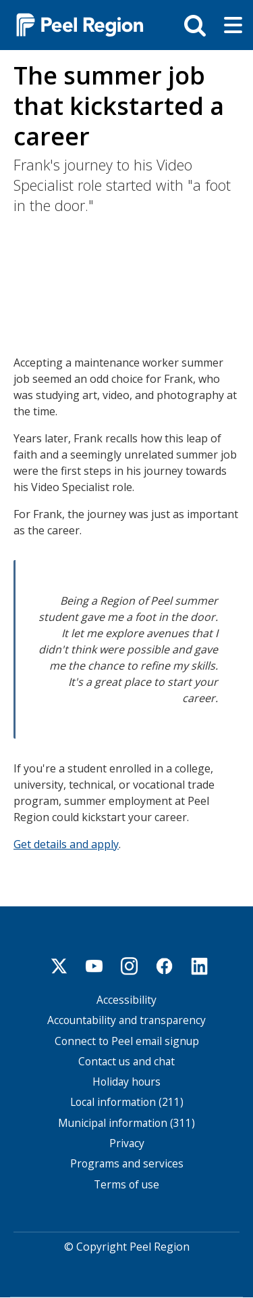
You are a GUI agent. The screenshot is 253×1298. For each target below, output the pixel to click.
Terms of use (126, 1185)
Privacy (126, 1143)
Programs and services (127, 1164)
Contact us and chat (126, 1061)
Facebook (164, 965)
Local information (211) (127, 1102)
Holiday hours (126, 1082)
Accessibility (126, 1000)
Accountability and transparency (126, 1020)
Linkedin (199, 965)
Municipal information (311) (126, 1123)
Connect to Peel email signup (127, 1041)
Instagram (129, 965)
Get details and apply (66, 844)
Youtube (94, 965)
